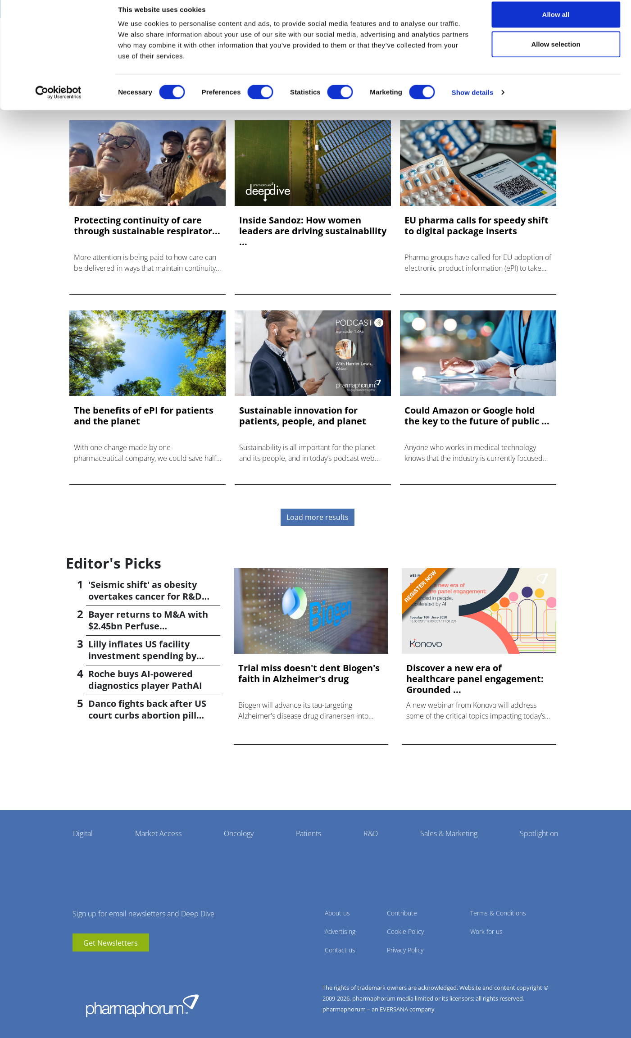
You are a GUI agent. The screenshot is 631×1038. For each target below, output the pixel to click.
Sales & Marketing (448, 833)
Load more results (317, 517)
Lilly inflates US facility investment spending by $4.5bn (142, 656)
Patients (308, 833)
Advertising (340, 931)
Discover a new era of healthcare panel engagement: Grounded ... (475, 679)
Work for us (486, 931)
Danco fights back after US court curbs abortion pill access (147, 715)
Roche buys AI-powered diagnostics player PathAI (145, 680)
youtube (79, 965)
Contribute (402, 913)
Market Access (158, 833)
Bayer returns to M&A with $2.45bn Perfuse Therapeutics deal (148, 626)
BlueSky (106, 965)
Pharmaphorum (142, 1006)
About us (337, 913)
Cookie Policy (405, 931)
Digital (83, 833)
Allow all (556, 23)
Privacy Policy (405, 950)
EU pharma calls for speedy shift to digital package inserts (476, 226)
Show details (473, 101)
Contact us (340, 950)
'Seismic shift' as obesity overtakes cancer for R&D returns (145, 596)
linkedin (92, 965)
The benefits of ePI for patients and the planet (143, 416)
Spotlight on (539, 833)
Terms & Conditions (498, 913)
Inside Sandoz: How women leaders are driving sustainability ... (312, 231)
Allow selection (555, 53)
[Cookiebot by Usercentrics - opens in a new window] (58, 102)
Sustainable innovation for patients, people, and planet (302, 416)
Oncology (239, 833)
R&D (370, 833)
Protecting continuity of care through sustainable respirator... (147, 226)
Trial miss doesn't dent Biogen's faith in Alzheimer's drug (309, 673)
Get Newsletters (110, 943)
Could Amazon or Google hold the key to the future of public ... (476, 416)
